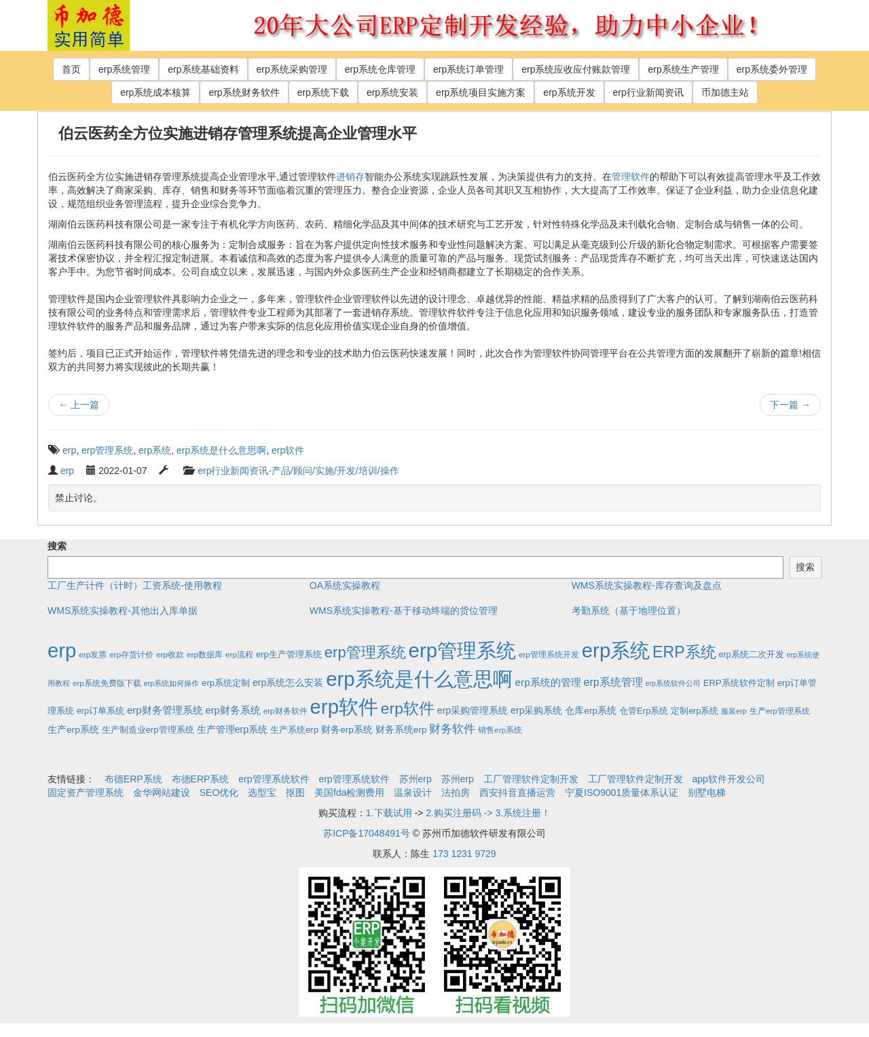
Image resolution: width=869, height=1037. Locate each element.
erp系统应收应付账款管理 (575, 69)
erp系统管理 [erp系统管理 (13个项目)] (613, 682)
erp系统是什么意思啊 (221, 450)
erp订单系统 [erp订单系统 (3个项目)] (100, 711)
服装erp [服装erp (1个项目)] (733, 711)
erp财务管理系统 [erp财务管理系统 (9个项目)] (165, 710)
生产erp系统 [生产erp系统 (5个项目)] (73, 730)
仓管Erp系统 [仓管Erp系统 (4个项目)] (643, 711)
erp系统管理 (124, 69)
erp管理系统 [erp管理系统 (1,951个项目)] (462, 650)
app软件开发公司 (728, 779)
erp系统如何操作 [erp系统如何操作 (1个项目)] (171, 683)
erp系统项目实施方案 (480, 92)
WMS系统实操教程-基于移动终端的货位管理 (404, 610)
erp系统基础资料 (203, 69)
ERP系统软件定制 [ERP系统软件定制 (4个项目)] (739, 683)
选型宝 (262, 792)
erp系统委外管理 (772, 69)
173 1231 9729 (464, 853)
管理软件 (631, 176)
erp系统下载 (323, 92)
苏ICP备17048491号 (366, 833)
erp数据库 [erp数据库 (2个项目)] (205, 654)
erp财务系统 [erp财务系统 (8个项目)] (232, 710)
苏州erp (415, 779)
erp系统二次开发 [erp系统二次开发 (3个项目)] (751, 654)
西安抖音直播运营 (517, 792)
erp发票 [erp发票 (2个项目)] (93, 654)
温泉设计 (413, 792)
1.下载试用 (389, 812)
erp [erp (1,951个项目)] (62, 650)
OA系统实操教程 (345, 585)
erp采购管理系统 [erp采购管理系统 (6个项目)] (472, 710)
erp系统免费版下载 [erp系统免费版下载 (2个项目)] (107, 682)
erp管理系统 (107, 450)
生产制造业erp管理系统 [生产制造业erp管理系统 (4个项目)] (148, 730)
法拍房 (455, 792)
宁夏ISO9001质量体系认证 (621, 792)
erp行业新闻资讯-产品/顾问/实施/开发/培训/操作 (298, 470)
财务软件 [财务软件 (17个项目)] (452, 729)
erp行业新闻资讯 (648, 92)
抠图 (295, 792)
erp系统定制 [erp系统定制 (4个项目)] (226, 683)
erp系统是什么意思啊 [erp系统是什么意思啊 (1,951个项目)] (419, 679)
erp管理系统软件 (273, 779)
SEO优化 (219, 792)
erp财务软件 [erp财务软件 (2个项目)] (285, 710)
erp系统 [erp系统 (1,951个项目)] (616, 650)
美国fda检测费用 (349, 792)
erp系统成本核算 (155, 92)
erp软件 (288, 450)
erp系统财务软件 (243, 92)
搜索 (57, 546)
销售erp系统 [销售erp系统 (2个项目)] (500, 729)
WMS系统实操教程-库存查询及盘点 (647, 585)
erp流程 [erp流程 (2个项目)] (239, 654)
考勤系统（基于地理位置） (629, 610)
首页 (71, 69)
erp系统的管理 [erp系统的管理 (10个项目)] (548, 682)
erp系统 (154, 450)
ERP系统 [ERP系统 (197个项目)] (684, 652)
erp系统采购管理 (292, 69)
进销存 (350, 176)
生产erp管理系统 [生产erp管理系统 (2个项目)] (780, 710)
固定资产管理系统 (86, 792)
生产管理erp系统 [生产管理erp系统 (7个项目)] (232, 729)
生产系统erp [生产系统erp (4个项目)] (294, 730)
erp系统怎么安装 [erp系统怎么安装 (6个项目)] (288, 682)
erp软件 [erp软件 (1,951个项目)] (344, 706)
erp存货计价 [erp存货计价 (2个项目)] (131, 654)
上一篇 (78, 404)
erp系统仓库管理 (380, 69)
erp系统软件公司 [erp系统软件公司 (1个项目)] (673, 683)
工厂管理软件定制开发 (530, 779)
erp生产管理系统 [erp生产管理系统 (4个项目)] (289, 654)
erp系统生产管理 (683, 69)
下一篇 (790, 404)
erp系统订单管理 (468, 69)
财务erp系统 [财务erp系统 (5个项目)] (347, 730)
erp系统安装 (392, 92)
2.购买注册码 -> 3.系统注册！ (488, 812)
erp (69, 450)
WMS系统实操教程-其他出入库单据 (123, 610)
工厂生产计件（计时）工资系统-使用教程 (135, 585)
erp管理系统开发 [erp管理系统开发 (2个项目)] (549, 654)
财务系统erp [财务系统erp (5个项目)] (401, 730)
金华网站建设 (161, 792)
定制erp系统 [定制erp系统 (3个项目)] (694, 711)
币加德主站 (725, 92)
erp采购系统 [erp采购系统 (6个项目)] (536, 710)
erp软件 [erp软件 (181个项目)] (407, 708)
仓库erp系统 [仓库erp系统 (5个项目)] (590, 711)
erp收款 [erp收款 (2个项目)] (170, 654)
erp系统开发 (569, 92)
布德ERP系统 (133, 779)
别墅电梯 (707, 792)
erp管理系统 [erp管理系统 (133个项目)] (365, 652)
